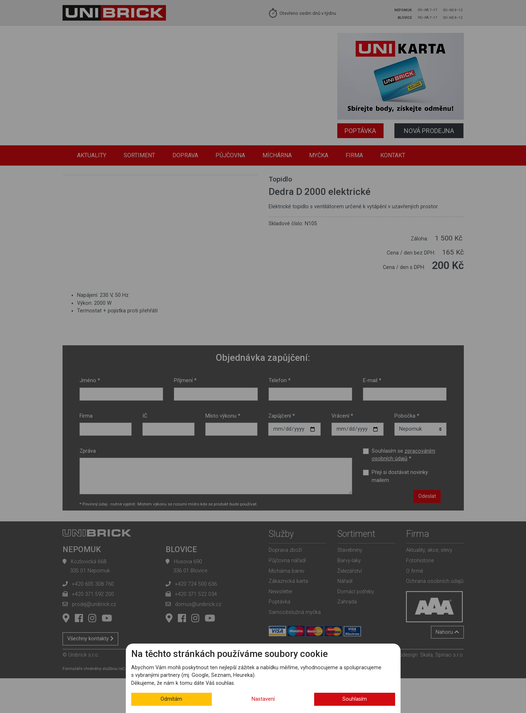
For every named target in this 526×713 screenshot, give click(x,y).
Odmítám (171, 699)
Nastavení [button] (263, 699)
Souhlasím (354, 699)
